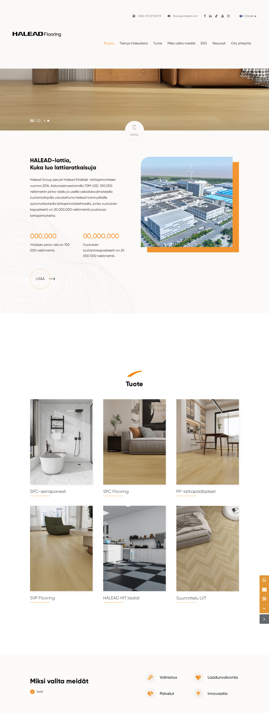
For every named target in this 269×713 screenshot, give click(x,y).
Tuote (157, 43)
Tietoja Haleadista (134, 43)
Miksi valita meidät (181, 43)
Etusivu (109, 43)
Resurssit (219, 43)
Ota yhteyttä (241, 43)
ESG (204, 43)
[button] (45, 121)
